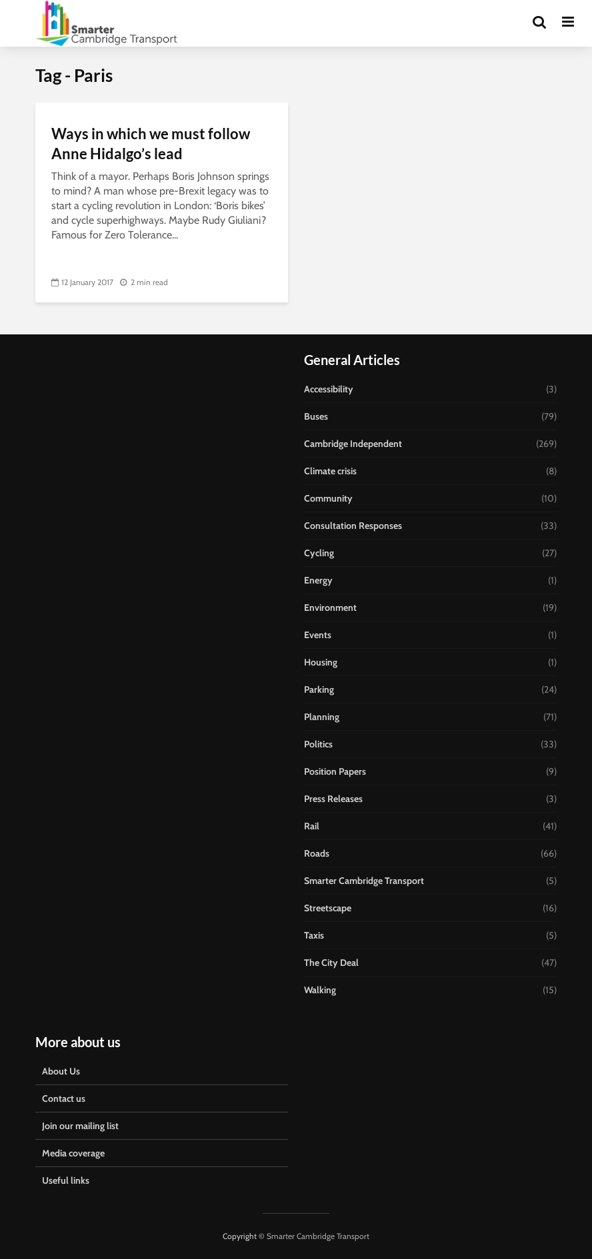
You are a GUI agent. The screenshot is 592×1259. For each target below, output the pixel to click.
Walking (320, 990)
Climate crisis (330, 471)
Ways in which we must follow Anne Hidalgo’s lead (150, 144)
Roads (316, 853)
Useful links (65, 1180)
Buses (316, 416)
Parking (319, 689)
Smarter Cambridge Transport (364, 881)
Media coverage (73, 1153)
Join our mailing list (80, 1126)
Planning (321, 717)
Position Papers (335, 771)
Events (317, 635)
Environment (330, 608)
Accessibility (328, 389)
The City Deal (331, 963)
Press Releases (333, 799)
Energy (318, 580)
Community (328, 498)
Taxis (314, 935)
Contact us (63, 1098)
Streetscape (327, 908)
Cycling (319, 553)
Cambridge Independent (353, 444)
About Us (61, 1071)
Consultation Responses (353, 526)
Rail (311, 826)
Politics (318, 744)
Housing (320, 662)
